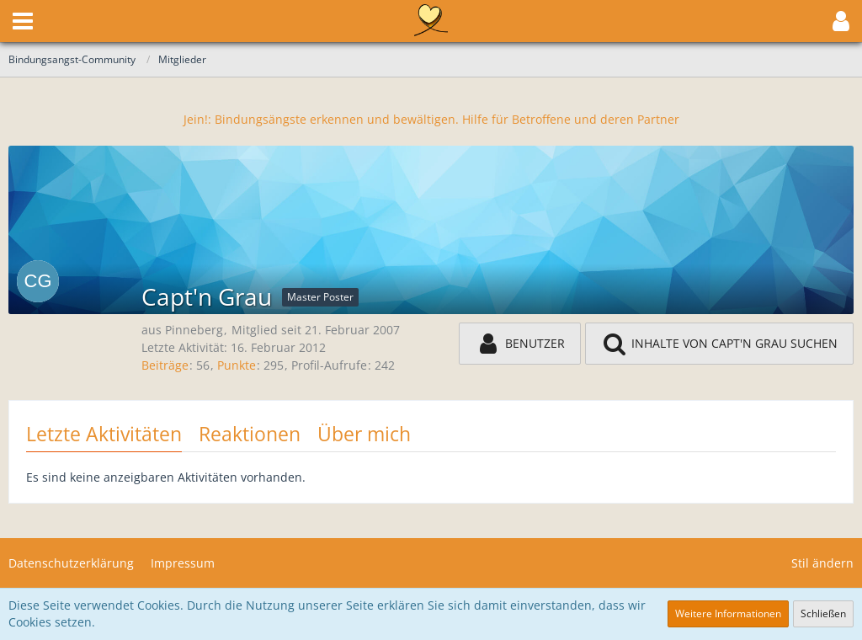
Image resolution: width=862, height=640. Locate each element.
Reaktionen (250, 433)
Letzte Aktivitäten (104, 433)
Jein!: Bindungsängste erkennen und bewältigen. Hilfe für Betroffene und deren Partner (431, 119)
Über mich (364, 433)
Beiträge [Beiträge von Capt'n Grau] (165, 365)
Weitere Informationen (728, 613)
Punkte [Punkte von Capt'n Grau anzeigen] (236, 365)
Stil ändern (822, 563)
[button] (22, 21)
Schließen (823, 613)
